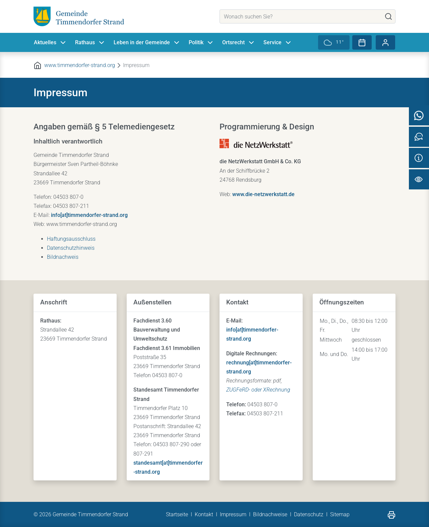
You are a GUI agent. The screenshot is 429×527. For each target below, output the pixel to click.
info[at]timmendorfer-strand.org (89, 215)
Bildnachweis (62, 257)
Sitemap (340, 514)
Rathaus (90, 43)
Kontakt (204, 514)
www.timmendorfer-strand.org (79, 65)
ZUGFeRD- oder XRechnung (258, 390)
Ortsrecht (238, 43)
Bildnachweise (270, 514)
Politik (201, 43)
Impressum (233, 514)
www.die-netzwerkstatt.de (263, 194)
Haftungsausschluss (71, 239)
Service (277, 43)
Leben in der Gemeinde (147, 43)
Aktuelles (50, 43)
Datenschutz (308, 514)
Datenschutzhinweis (71, 248)
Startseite (177, 514)
